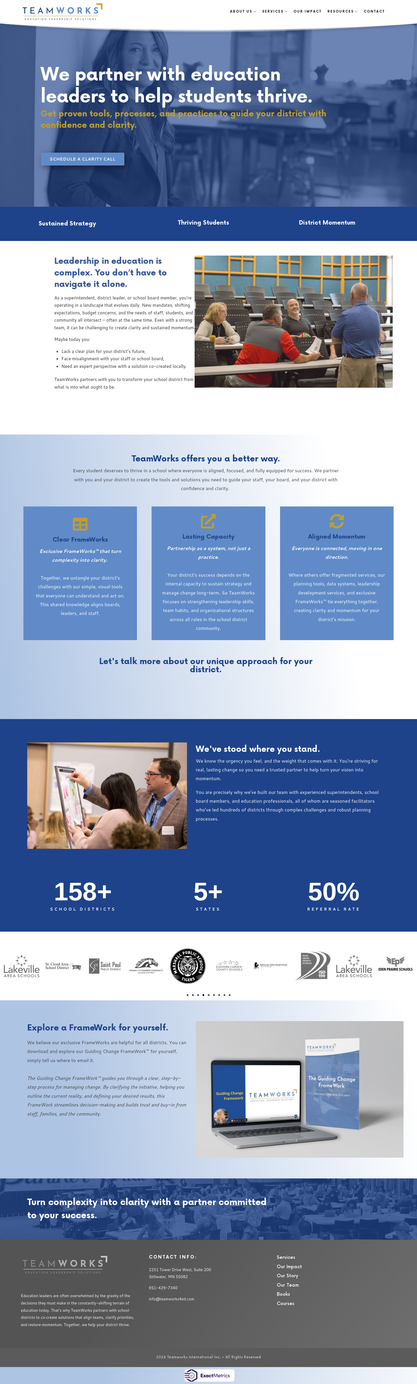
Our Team (288, 1285)
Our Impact (289, 1267)
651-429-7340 (163, 1287)
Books (283, 1294)
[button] (10, 966)
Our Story (287, 1276)
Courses (285, 1304)
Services (286, 1257)
